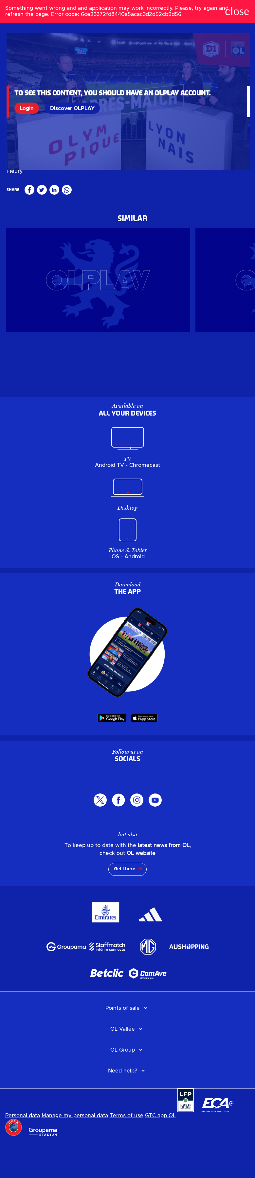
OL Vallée (122, 1064)
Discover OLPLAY (73, 108)
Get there (124, 904)
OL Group (122, 1085)
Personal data (22, 1150)
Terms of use (126, 1150)
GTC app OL (160, 1150)
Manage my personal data (75, 1150)
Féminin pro (21, 196)
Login (28, 108)
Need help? (122, 1105)
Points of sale (122, 1043)
